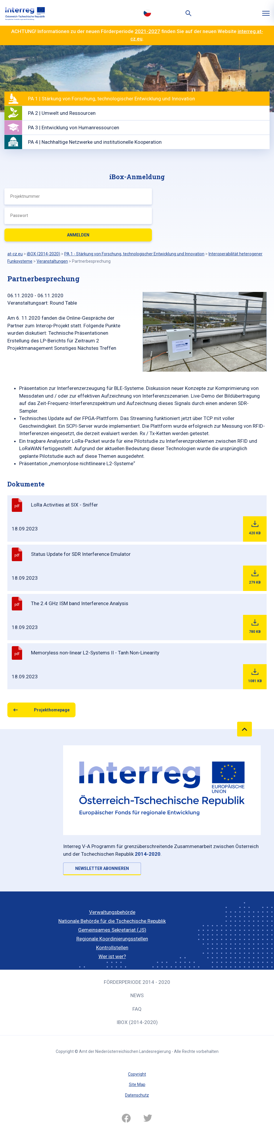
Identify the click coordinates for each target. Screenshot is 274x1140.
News (137, 995)
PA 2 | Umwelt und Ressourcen (62, 113)
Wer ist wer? (112, 956)
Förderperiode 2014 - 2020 (137, 982)
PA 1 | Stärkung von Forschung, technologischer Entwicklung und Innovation (111, 99)
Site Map (137, 1084)
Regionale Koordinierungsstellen (112, 939)
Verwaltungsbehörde (112, 912)
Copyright (137, 1074)
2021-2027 (147, 31)
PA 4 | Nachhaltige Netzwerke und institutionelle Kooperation (95, 142)
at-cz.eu (15, 253)
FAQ (137, 1009)
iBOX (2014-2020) (137, 1022)
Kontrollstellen (112, 947)
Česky (147, 12)
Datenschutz (137, 1095)
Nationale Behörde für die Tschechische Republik (112, 921)
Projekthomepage (52, 710)
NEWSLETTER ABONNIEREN (102, 868)
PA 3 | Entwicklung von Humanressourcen (73, 127)
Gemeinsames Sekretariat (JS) (112, 930)
